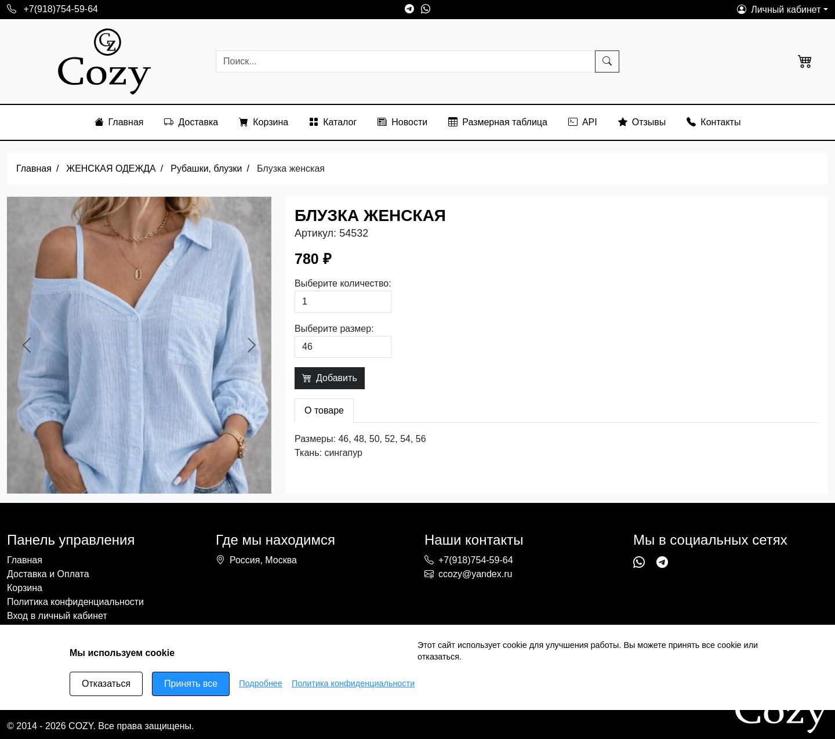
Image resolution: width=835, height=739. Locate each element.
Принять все (190, 684)
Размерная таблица (497, 122)
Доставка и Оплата (48, 574)
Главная (119, 122)
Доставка (191, 122)
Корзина (263, 122)
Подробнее (260, 683)
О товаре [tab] (324, 410)
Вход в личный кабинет (57, 616)
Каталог (333, 122)
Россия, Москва (263, 560)
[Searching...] (406, 61)
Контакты (713, 122)
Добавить (329, 378)
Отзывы (642, 122)
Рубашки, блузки (206, 168)
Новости (402, 122)
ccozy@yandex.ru (468, 574)
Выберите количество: (343, 283)
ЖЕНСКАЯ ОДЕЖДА (110, 168)
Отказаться (106, 684)
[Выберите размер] (343, 347)
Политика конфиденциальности (75, 602)
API (582, 122)
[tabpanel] (557, 446)
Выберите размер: (334, 329)
